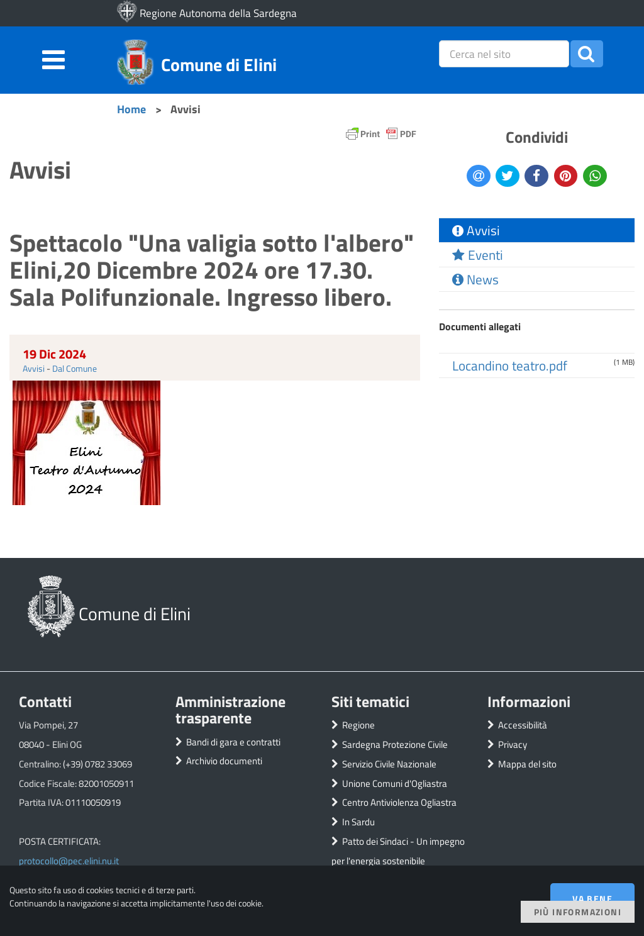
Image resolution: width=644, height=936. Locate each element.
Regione (358, 725)
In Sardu (358, 822)
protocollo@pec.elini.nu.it (69, 861)
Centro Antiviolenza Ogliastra (399, 802)
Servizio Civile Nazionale (389, 764)
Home (131, 109)
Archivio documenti (224, 761)
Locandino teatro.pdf (509, 365)
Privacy (512, 744)
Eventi (477, 255)
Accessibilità (522, 725)
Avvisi (34, 368)
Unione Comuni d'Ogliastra (394, 783)
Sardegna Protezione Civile (395, 744)
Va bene (592, 898)
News (475, 279)
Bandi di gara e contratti (233, 742)
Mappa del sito (527, 764)
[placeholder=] (504, 53)
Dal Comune (74, 368)
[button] (586, 53)
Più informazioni (577, 911)
